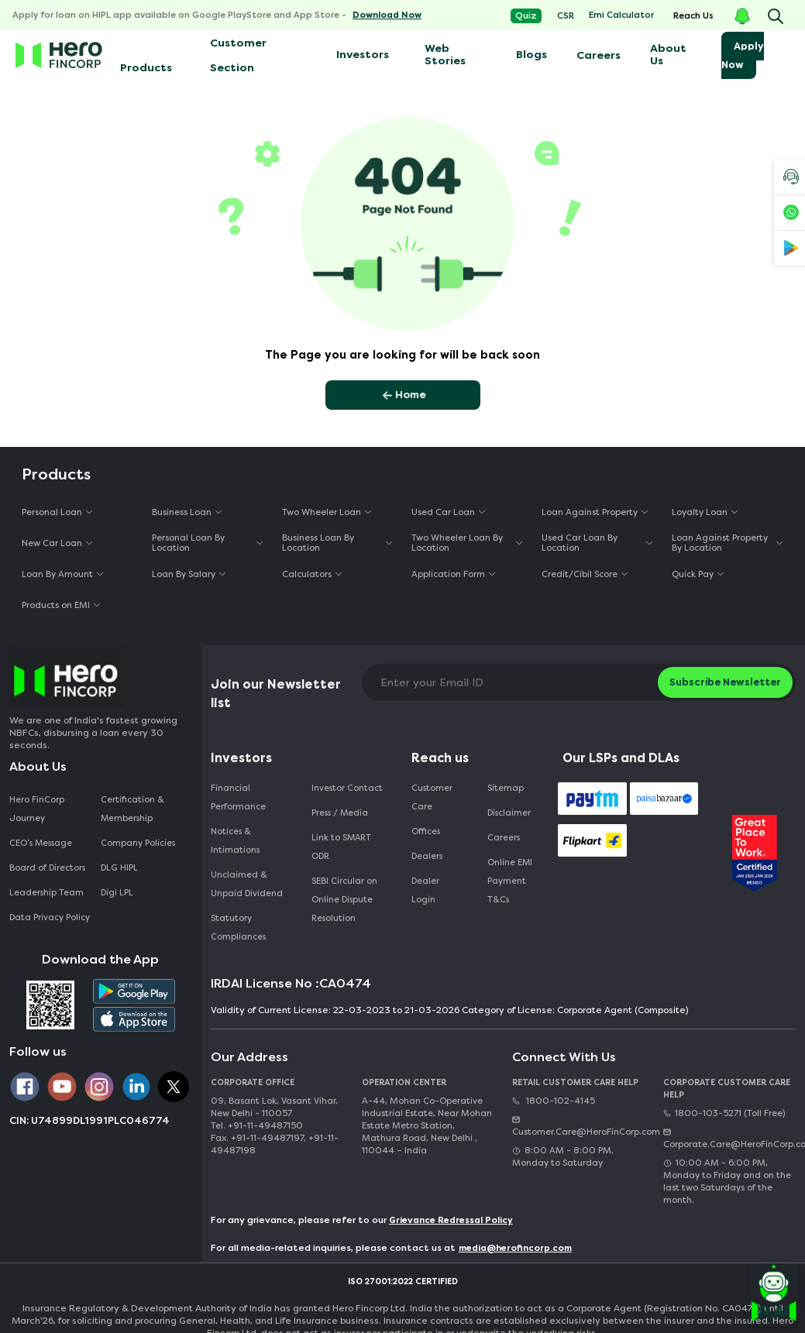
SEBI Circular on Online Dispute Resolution (344, 899)
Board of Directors (47, 868)
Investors (362, 54)
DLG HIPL (120, 868)
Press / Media (339, 813)
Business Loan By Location (318, 543)
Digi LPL (118, 893)
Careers (598, 55)
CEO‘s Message (40, 843)
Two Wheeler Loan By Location (457, 543)
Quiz (526, 16)
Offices (425, 831)
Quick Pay (693, 574)
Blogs (531, 54)
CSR (565, 16)
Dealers (426, 856)
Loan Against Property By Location (720, 543)
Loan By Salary (183, 574)
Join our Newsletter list (276, 693)
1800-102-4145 (553, 1101)
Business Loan (182, 512)
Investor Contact (347, 788)
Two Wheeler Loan (321, 512)
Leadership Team (46, 893)
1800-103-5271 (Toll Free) (724, 1113)
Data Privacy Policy (49, 917)
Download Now (387, 15)
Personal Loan (52, 512)
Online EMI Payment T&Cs (509, 881)
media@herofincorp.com (515, 1248)
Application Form (448, 574)
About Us (668, 54)
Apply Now (742, 55)
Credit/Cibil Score (580, 574)
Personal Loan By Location (188, 543)
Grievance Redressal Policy (451, 1220)
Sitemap (505, 788)
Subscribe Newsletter (725, 682)
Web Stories (445, 54)
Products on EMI (56, 605)
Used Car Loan (443, 512)
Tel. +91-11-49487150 (257, 1126)
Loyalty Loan (700, 512)
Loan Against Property (590, 512)
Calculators (307, 574)
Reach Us (693, 16)
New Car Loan (52, 543)
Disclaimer (509, 813)
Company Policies (138, 843)
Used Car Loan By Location (580, 543)
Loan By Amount (57, 574)
